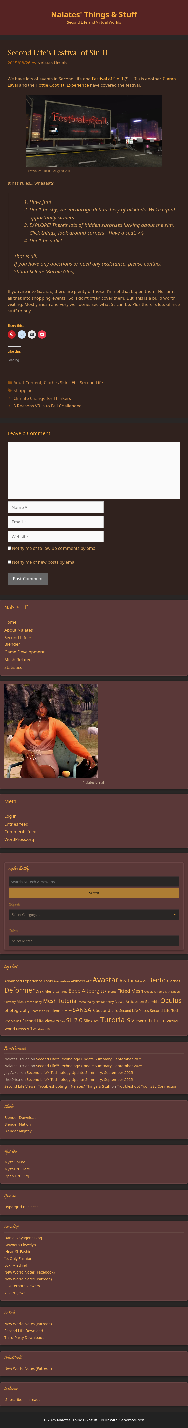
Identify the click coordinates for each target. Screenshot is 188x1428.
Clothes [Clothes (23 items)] (173, 980)
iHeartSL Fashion (19, 1251)
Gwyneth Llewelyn (20, 1244)
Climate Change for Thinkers (42, 398)
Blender (12, 644)
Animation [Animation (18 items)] (62, 981)
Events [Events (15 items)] (111, 991)
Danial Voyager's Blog (23, 1237)
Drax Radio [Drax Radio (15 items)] (60, 991)
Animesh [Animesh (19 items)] (78, 981)
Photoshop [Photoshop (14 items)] (38, 1011)
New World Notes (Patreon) (28, 1278)
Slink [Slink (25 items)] (87, 1021)
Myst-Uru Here (17, 1168)
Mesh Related (18, 659)
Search (94, 893)
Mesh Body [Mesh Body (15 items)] (34, 1002)
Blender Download (20, 1117)
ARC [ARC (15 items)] (89, 981)
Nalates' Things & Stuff (94, 14)
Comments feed (20, 831)
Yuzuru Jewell (16, 1292)
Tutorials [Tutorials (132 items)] (115, 1019)
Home (10, 622)
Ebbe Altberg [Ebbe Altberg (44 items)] (84, 990)
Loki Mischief (15, 1265)
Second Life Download (23, 1330)
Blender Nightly (18, 1130)
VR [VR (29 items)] (29, 1028)
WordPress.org (19, 839)
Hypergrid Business (21, 1206)
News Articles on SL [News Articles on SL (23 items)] (132, 1001)
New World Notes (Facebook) (29, 1272)
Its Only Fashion (18, 1258)
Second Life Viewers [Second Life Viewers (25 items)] (40, 1021)
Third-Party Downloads (24, 1337)
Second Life (91, 382)
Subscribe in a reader (23, 1399)
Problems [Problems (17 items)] (53, 1010)
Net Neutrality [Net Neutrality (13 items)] (105, 1002)
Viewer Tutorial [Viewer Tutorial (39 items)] (148, 1020)
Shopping (23, 390)
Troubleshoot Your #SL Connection (147, 1086)
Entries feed (16, 824)
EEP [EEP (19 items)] (103, 991)
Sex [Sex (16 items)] (62, 1021)
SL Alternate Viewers (22, 1285)
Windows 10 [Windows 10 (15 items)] (41, 1029)
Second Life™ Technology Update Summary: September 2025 (89, 1058)
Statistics (13, 667)
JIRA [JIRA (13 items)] (167, 991)
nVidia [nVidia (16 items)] (154, 1002)
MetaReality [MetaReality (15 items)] (87, 1002)
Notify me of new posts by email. (45, 562)
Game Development (24, 652)
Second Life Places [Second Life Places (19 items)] (134, 1010)
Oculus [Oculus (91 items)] (171, 1000)
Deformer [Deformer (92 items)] (19, 990)
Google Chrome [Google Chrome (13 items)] (154, 991)
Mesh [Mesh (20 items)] (21, 1001)
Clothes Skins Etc (61, 382)
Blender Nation (17, 1124)
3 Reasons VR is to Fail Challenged (47, 406)
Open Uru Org (16, 1175)
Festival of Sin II (107, 79)
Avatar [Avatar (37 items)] (126, 980)
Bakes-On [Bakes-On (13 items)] (141, 981)
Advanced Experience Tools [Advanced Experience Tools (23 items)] (28, 980)
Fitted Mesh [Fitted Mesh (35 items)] (130, 991)
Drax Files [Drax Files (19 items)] (44, 991)
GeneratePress (132, 1419)
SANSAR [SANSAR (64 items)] (84, 1010)
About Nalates (18, 630)
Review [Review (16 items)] (66, 1011)
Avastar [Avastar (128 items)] (106, 979)
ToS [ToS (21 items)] (96, 1021)
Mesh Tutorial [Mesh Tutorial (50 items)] (60, 1000)
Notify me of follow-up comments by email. (55, 548)
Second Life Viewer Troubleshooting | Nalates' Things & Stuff (57, 1086)
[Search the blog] (94, 881)
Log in (10, 816)
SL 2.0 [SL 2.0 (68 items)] (74, 1020)
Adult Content (27, 382)
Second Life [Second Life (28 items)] (107, 1010)
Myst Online (14, 1161)
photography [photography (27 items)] (17, 1010)
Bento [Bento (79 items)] (157, 979)
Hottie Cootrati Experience (62, 85)
